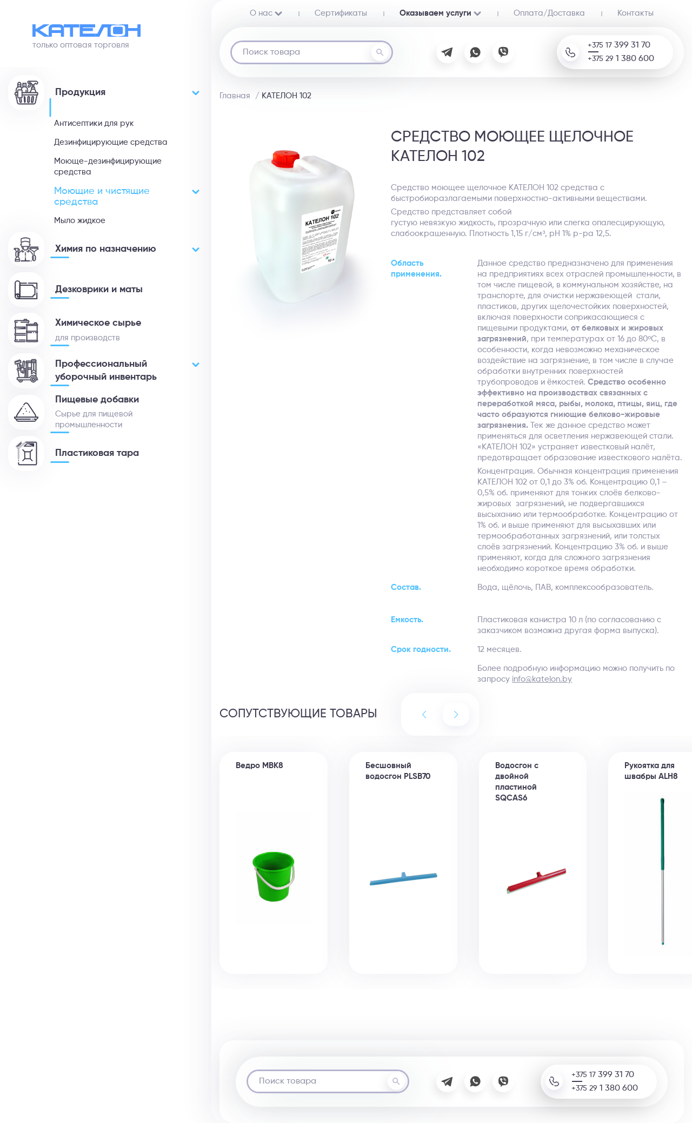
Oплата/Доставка (549, 13)
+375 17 (619, 45)
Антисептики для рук (94, 123)
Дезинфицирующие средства (111, 142)
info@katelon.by (542, 679)
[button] (456, 714)
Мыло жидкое (79, 221)
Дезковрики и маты (99, 289)
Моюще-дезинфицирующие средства (108, 166)
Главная (234, 96)
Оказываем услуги (440, 13)
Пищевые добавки (97, 400)
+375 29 (621, 59)
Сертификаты (341, 13)
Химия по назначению (127, 249)
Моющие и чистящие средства (126, 196)
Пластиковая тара (97, 453)
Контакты (635, 13)
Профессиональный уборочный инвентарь (127, 371)
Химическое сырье (98, 323)
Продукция (127, 92)
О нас (266, 13)
